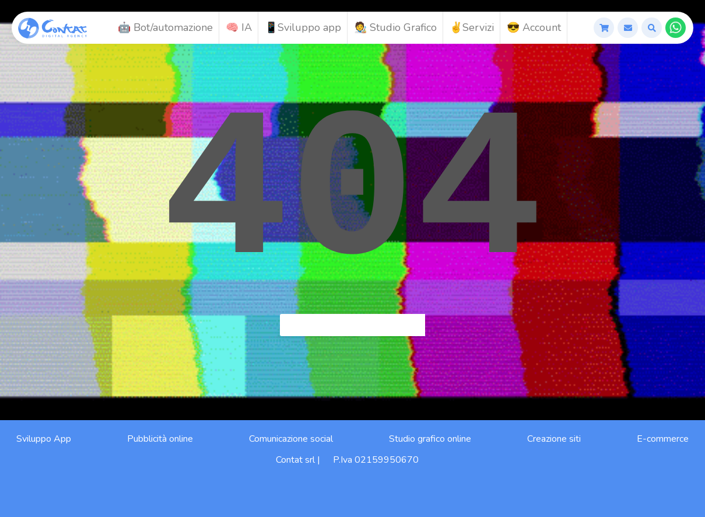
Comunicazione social (291, 438)
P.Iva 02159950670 (376, 459)
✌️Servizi (472, 27)
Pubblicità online (160, 438)
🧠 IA (239, 27)
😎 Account (534, 27)
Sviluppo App (43, 438)
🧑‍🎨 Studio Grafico (395, 27)
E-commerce (663, 438)
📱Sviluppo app (303, 27)
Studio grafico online (430, 438)
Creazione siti (554, 438)
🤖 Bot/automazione (165, 27)
